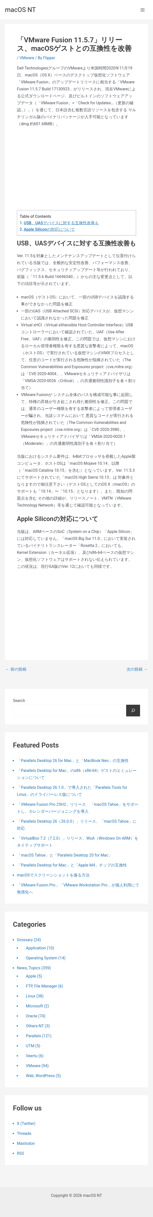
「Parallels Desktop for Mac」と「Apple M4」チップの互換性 (72, 865)
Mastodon (26, 1143)
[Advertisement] (76, 169)
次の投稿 (137, 669)
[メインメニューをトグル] (142, 9)
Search (19, 700)
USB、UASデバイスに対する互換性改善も (61, 223)
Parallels (33, 1036)
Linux (30, 996)
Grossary (25, 939)
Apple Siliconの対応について (49, 229)
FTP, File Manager (41, 986)
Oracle (31, 1016)
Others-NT (35, 1026)
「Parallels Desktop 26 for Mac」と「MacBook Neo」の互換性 (73, 760)
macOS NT (20, 9)
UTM (30, 1045)
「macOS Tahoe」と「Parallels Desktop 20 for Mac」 (64, 855)
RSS (20, 1153)
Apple (31, 976)
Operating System (41, 958)
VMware (27, 58)
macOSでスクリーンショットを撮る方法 (53, 875)
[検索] (133, 710)
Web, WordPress (40, 1075)
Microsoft (34, 1006)
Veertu (32, 1055)
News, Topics (28, 968)
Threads (24, 1133)
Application (36, 948)
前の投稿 (15, 669)
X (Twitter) (26, 1123)
